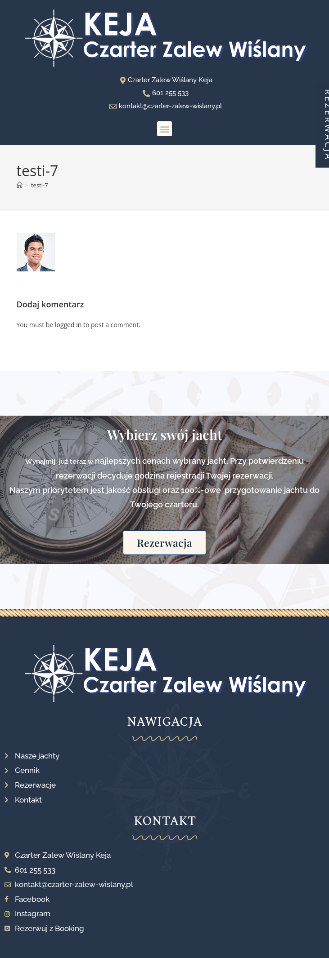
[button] (164, 128)
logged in (68, 324)
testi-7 (39, 185)
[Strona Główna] (20, 185)
